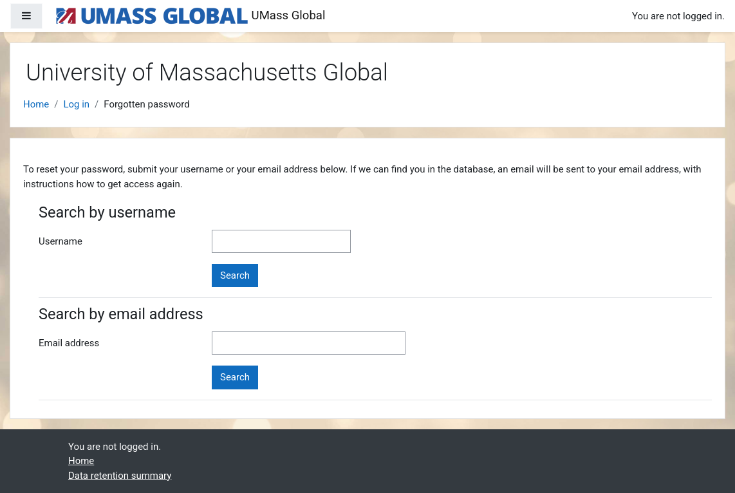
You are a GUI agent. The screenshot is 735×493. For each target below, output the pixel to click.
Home (36, 104)
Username (60, 241)
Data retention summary (119, 475)
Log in (76, 104)
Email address (69, 343)
